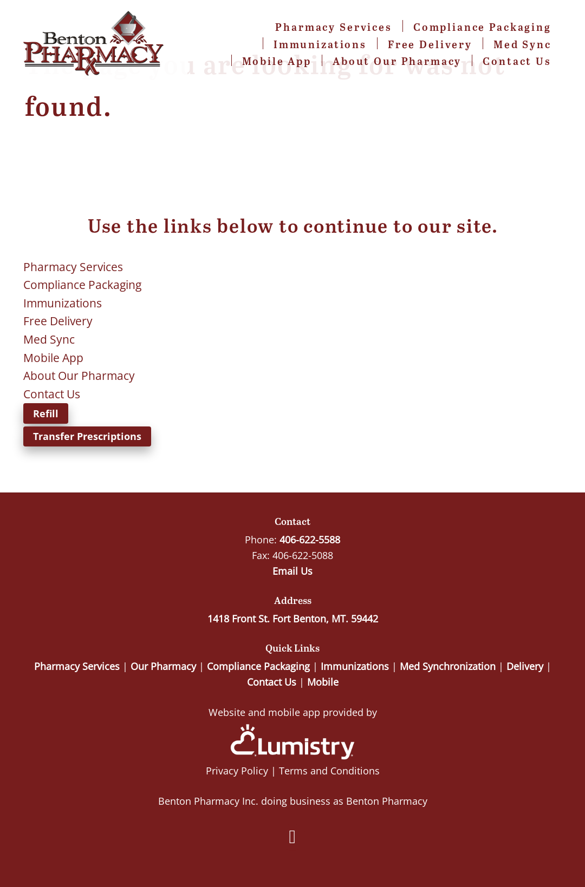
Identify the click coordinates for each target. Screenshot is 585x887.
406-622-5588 (310, 540)
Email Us (292, 571)
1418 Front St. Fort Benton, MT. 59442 (292, 619)
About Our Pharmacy (397, 61)
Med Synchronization (448, 666)
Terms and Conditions (329, 771)
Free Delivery (430, 44)
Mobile (323, 682)
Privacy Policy (237, 771)
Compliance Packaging (482, 27)
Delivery (524, 666)
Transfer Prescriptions (87, 436)
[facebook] (292, 837)
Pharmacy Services (333, 27)
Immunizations (320, 44)
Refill (45, 413)
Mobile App (277, 61)
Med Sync (522, 44)
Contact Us (517, 61)
